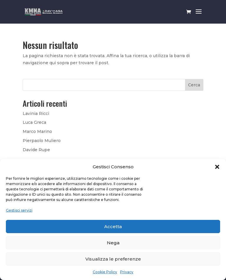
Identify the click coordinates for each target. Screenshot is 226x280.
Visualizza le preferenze (113, 259)
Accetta (113, 226)
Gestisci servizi (19, 210)
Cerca (194, 85)
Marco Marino (37, 131)
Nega (113, 243)
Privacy (126, 272)
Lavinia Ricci (36, 113)
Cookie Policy (105, 272)
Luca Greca (34, 122)
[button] (217, 167)
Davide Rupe (36, 149)
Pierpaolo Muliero (42, 140)
